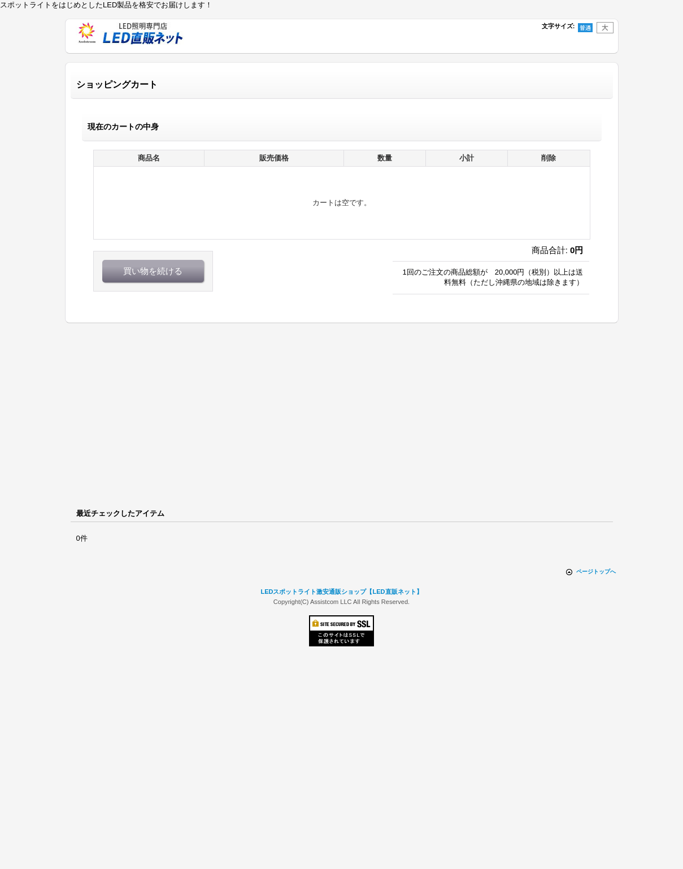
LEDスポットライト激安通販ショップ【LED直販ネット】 (341, 591)
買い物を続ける (152, 271)
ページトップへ (596, 571)
